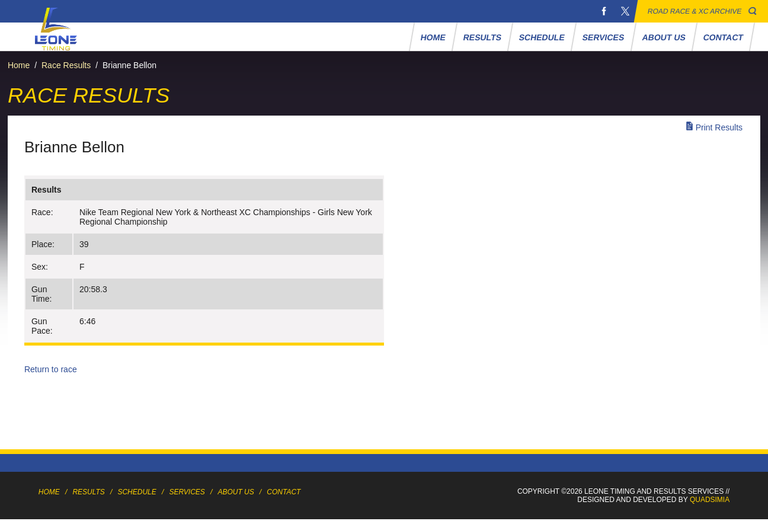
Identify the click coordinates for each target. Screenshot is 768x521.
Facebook (604, 11)
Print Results (719, 127)
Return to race (50, 369)
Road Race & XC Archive (695, 11)
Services (603, 37)
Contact (723, 37)
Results (482, 37)
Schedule (542, 37)
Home (433, 37)
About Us (663, 37)
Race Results (66, 65)
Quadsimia (709, 500)
